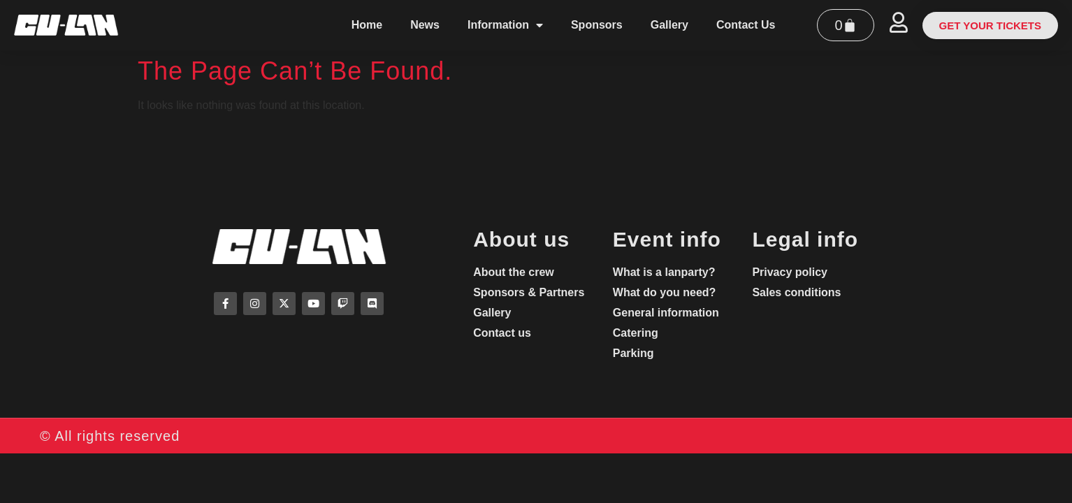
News (425, 25)
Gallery (669, 25)
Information (505, 25)
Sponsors (597, 25)
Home (367, 25)
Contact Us (745, 25)
